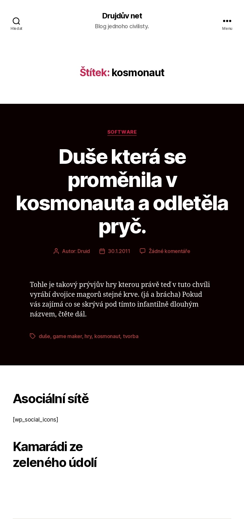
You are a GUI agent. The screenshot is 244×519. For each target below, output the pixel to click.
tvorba (130, 336)
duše (44, 336)
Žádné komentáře (169, 251)
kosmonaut (107, 336)
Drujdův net (122, 16)
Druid (84, 251)
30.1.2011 (119, 251)
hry (88, 336)
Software (122, 132)
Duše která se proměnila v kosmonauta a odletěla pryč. (122, 191)
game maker (67, 336)
